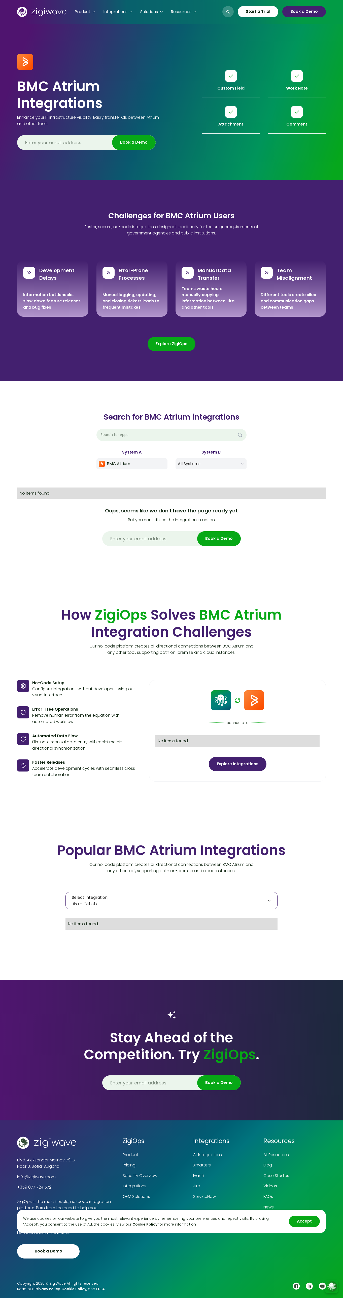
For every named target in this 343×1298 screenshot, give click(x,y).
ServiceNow (204, 1196)
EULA (100, 1288)
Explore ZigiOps (171, 344)
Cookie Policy (73, 1288)
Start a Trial (258, 11)
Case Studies (276, 1176)
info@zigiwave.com (36, 1177)
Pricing (129, 1165)
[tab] (171, 900)
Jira (196, 1186)
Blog (267, 1165)
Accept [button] (304, 1221)
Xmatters (202, 1165)
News (268, 1207)
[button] (85, 12)
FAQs (268, 1196)
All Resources (276, 1155)
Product (130, 1155)
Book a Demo (304, 11)
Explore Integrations (237, 764)
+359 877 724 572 (34, 1187)
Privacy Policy (47, 1288)
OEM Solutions (136, 1196)
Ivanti (198, 1176)
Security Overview (140, 1176)
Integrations (134, 1186)
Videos (270, 1186)
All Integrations (207, 1155)
